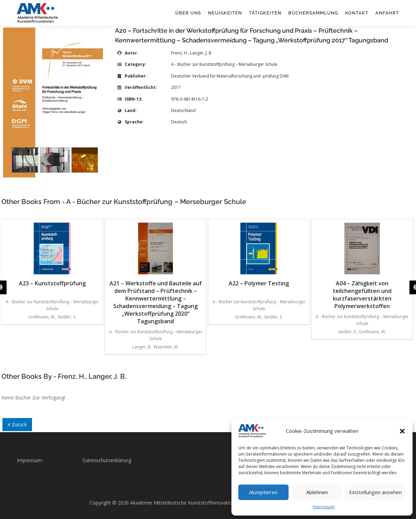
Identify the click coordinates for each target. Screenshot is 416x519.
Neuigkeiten (225, 13)
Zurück (17, 424)
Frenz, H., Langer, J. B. (191, 53)
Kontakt (356, 13)
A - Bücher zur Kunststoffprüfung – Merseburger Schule (224, 64)
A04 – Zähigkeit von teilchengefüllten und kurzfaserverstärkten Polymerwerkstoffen (362, 266)
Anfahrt (387, 13)
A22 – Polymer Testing (259, 255)
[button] (402, 431)
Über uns (188, 13)
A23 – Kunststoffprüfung (52, 255)
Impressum (324, 507)
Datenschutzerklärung (106, 460)
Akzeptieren (263, 492)
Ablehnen (317, 492)
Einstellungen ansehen (375, 492)
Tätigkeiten (265, 13)
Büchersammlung (313, 13)
